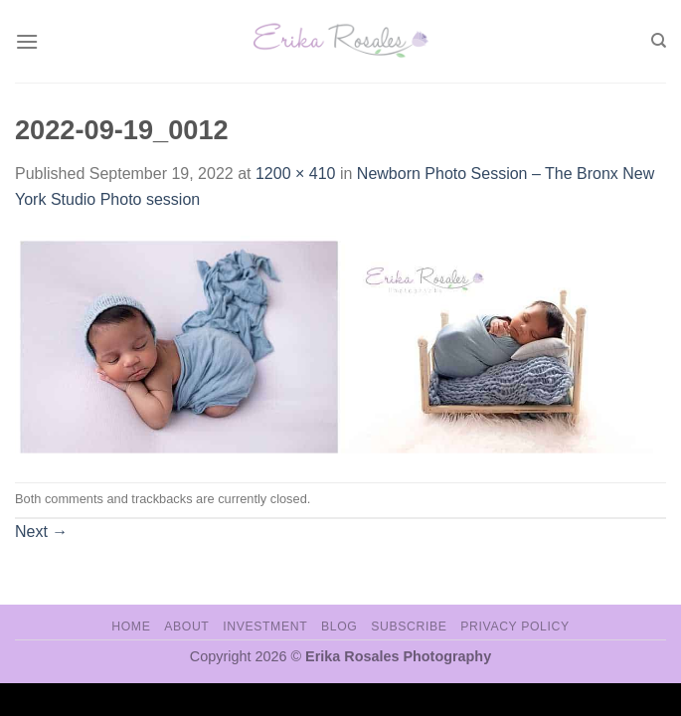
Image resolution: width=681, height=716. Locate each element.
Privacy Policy (514, 626)
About (186, 626)
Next (41, 531)
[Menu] (27, 41)
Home (130, 626)
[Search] (658, 41)
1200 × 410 (295, 173)
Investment (265, 626)
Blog (339, 626)
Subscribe (408, 626)
